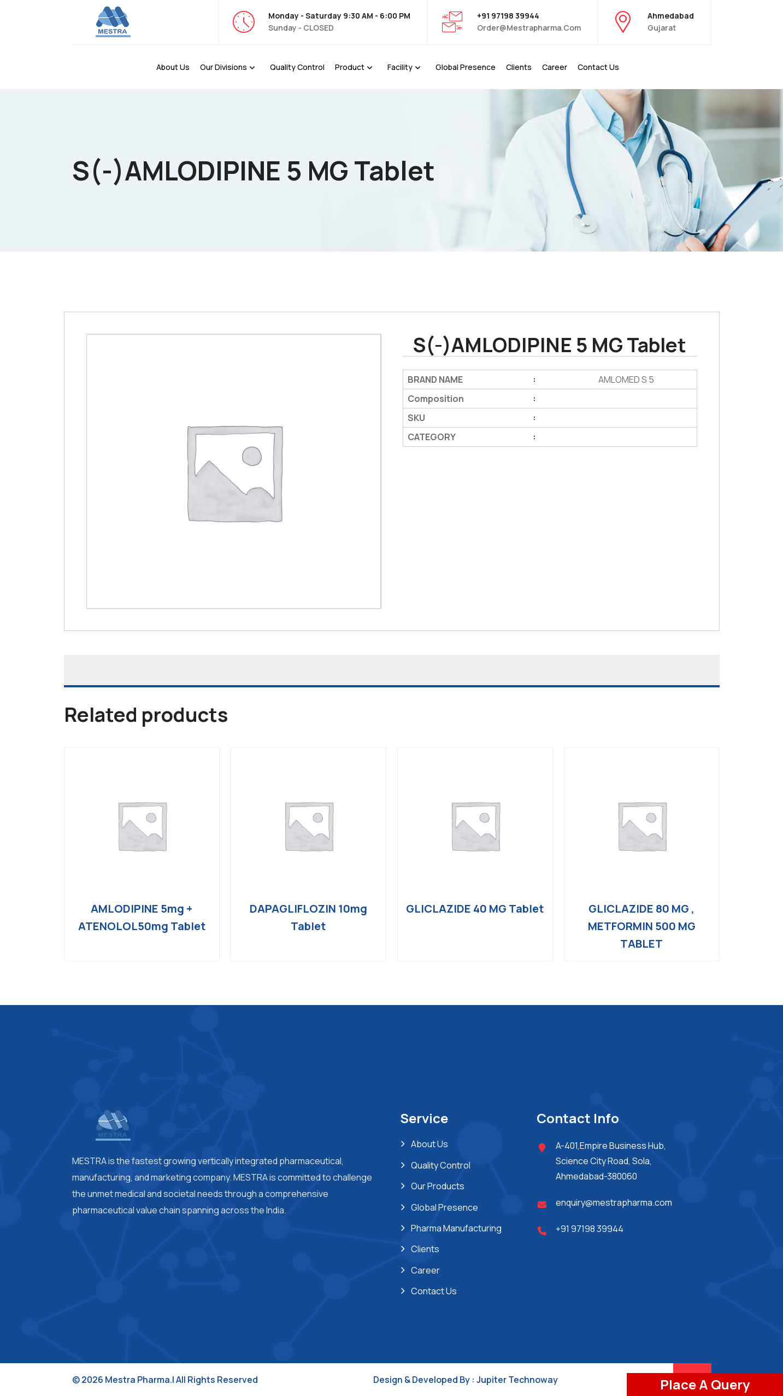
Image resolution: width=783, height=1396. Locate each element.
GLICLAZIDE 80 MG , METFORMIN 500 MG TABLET (642, 926)
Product (349, 67)
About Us (173, 67)
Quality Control (297, 67)
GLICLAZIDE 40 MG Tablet (475, 908)
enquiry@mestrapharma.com (614, 1202)
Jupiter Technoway (517, 1380)
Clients (519, 67)
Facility (400, 67)
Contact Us (598, 67)
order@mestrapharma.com (529, 27)
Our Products (437, 1186)
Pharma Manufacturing (456, 1228)
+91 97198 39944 (589, 1229)
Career (554, 67)
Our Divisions (223, 67)
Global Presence (465, 67)
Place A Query (705, 1384)
